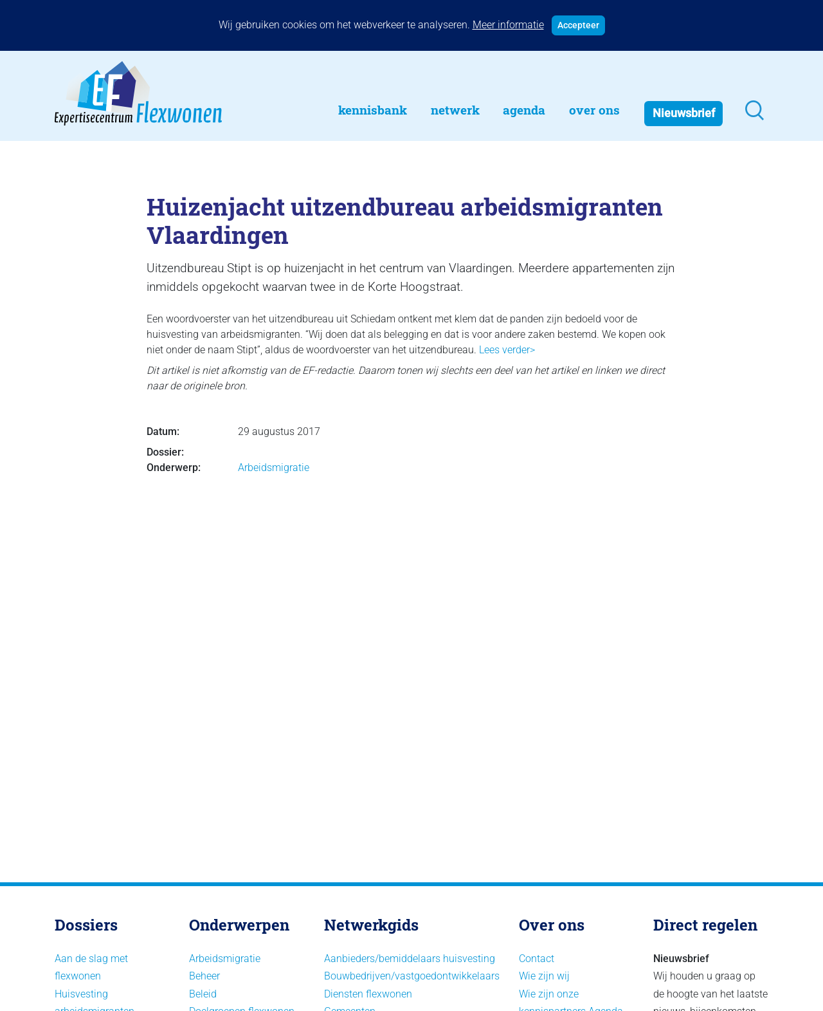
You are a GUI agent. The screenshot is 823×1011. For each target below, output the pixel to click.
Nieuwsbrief (684, 113)
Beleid (203, 994)
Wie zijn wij (544, 976)
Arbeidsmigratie (273, 467)
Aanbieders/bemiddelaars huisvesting (409, 958)
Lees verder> (507, 350)
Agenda (524, 110)
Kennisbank (372, 110)
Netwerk (455, 110)
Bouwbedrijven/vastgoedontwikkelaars (412, 976)
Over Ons (594, 110)
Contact (536, 958)
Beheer (204, 976)
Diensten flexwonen (368, 994)
